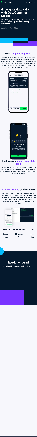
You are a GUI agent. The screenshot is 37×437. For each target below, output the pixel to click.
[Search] (27, 2)
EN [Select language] (30, 2)
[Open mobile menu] (35, 2)
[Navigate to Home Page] (6, 2)
